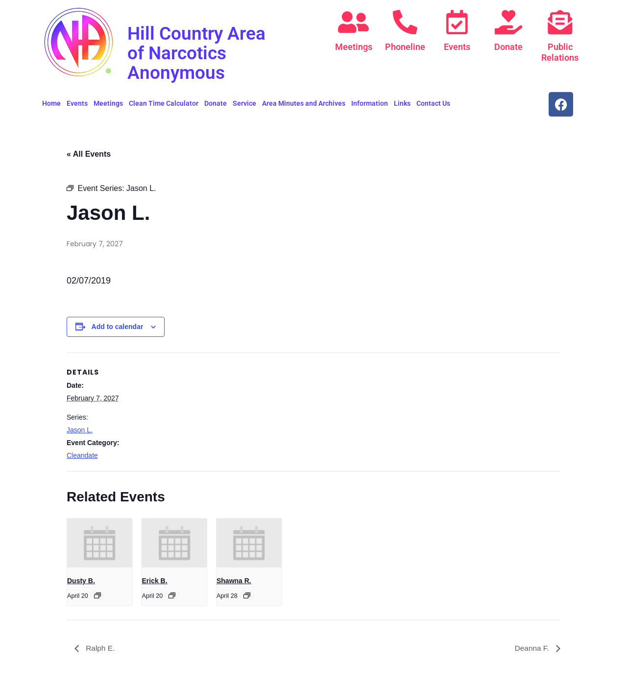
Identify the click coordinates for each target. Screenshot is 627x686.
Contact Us (433, 103)
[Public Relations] (560, 22)
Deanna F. (532, 648)
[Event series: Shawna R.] (246, 595)
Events (457, 47)
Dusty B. (81, 581)
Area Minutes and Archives (303, 103)
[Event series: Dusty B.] (97, 595)
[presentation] (99, 543)
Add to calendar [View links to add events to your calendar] (118, 327)
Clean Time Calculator (163, 103)
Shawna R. (234, 581)
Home (51, 103)
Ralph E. (100, 648)
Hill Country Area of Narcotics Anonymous (201, 53)
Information (369, 103)
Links (402, 103)
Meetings (353, 47)
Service (244, 103)
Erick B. (154, 581)
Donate (508, 47)
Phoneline (405, 47)
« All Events (89, 154)
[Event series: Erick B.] (172, 595)
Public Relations (560, 52)
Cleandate (82, 455)
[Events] (457, 22)
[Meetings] (353, 22)
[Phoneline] (405, 22)
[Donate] (508, 22)
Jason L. (80, 430)
